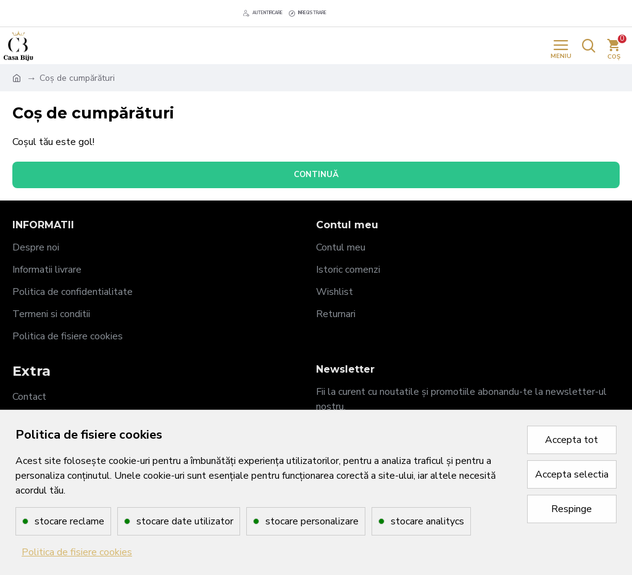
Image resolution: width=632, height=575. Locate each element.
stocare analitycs (427, 521)
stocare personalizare (312, 521)
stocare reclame (69, 521)
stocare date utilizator (184, 521)
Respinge (571, 509)
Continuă (316, 174)
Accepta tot (571, 440)
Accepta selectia (572, 474)
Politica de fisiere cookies (77, 552)
